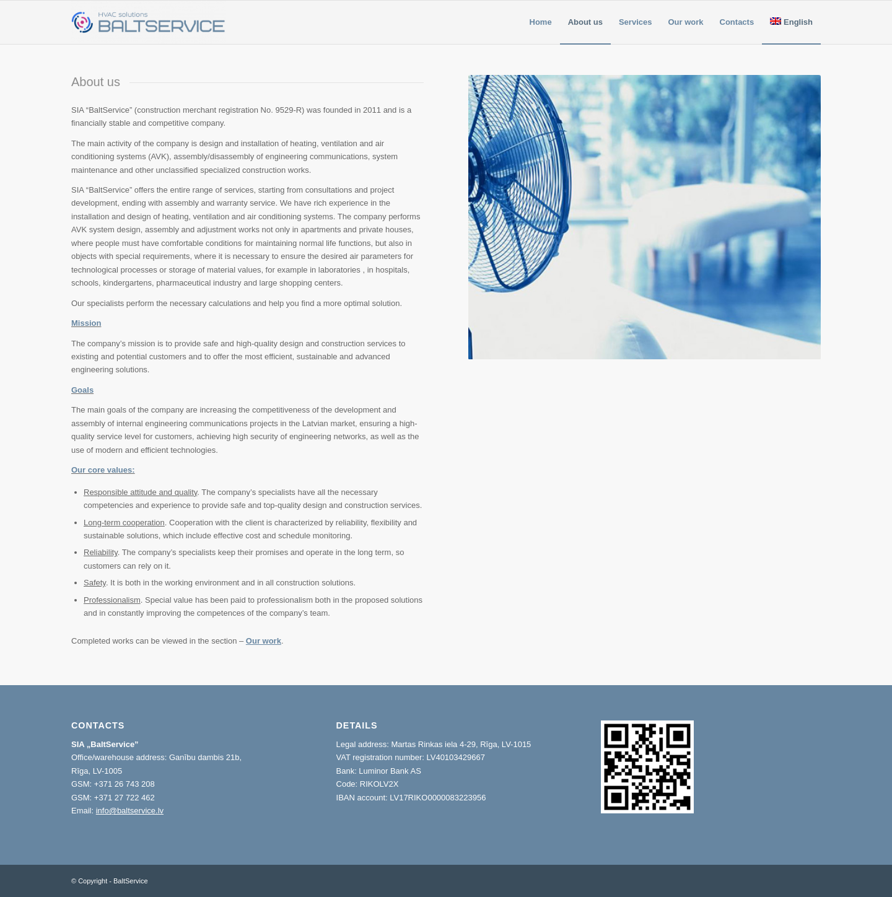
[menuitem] (541, 22)
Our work (263, 640)
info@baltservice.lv (130, 810)
